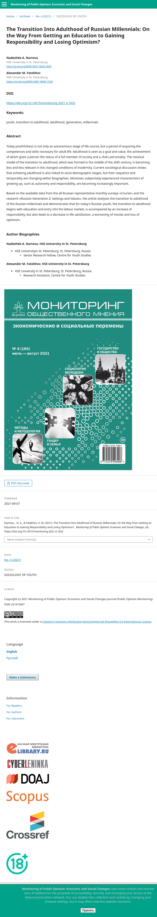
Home (10, 16)
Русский (12, 658)
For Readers (14, 706)
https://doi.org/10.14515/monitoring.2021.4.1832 (40, 103)
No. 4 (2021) (43, 16)
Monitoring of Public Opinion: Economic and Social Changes (51, 4)
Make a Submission (22, 677)
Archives (25, 16)
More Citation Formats (21, 539)
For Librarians (15, 718)
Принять (88, 910)
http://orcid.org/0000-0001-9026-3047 (29, 66)
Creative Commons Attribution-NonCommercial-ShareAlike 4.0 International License (96, 621)
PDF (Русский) (19, 483)
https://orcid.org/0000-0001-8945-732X (29, 81)
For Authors (14, 712)
